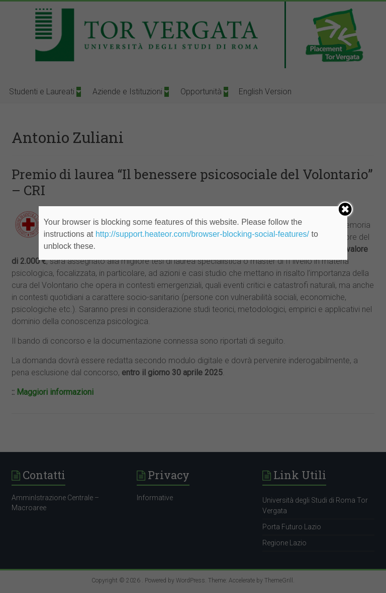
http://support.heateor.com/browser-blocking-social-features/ (202, 234)
